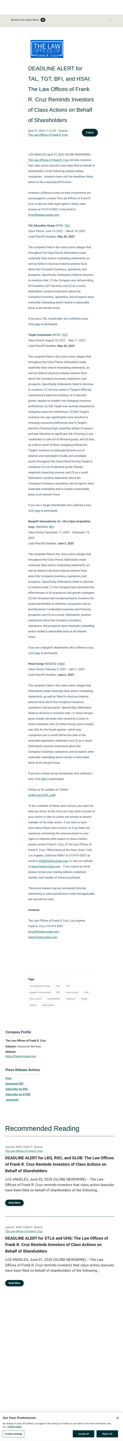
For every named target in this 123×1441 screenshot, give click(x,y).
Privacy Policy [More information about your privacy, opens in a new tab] (14, 1428)
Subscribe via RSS (17, 1089)
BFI (51, 527)
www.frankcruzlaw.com (45, 866)
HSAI (61, 663)
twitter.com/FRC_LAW (41, 795)
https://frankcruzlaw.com (21, 1056)
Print (8, 1078)
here (37, 324)
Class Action (48, 1005)
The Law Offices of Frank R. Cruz (48, 135)
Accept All (83, 1435)
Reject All (107, 1435)
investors (70, 998)
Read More (14, 1202)
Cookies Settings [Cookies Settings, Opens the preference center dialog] (13, 1435)
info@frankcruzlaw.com (53, 861)
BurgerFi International (40, 992)
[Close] (117, 1419)
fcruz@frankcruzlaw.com (43, 215)
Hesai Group (72, 992)
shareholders (53, 998)
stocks (33, 1005)
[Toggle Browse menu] (110, 19)
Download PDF (15, 1083)
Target (84, 998)
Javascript (12, 1099)
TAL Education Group (40, 986)
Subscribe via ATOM (18, 1094)
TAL (67, 225)
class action (35, 998)
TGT (64, 335)
